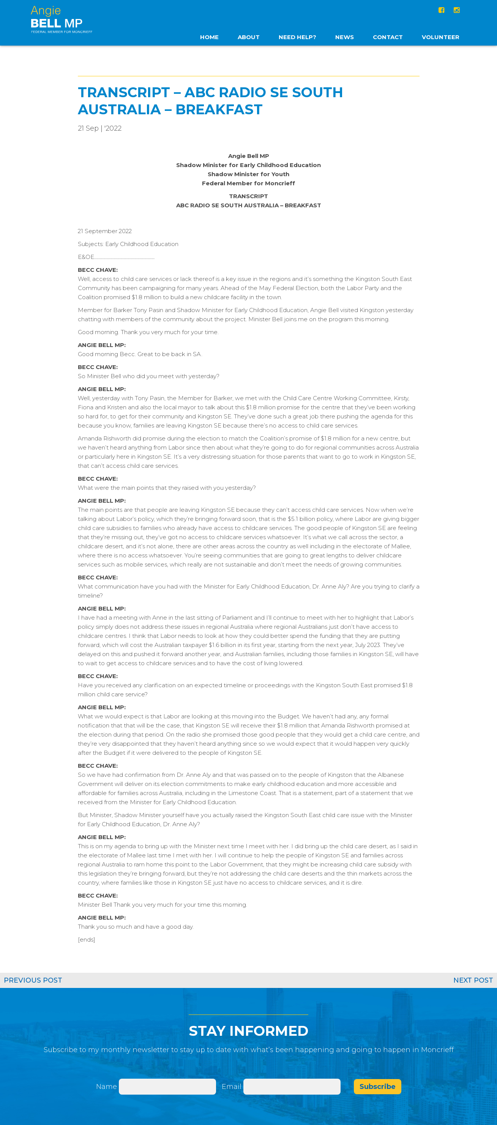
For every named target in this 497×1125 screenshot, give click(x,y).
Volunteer (440, 37)
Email (232, 1086)
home (209, 37)
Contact (388, 37)
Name (106, 1086)
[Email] (292, 1087)
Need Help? (297, 37)
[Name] (167, 1087)
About (249, 37)
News (344, 37)
